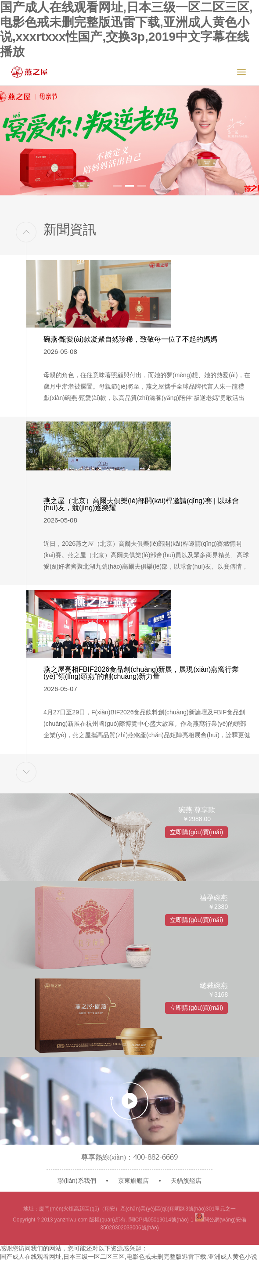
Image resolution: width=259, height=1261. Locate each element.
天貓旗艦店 (186, 1180)
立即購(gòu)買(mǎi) (196, 832)
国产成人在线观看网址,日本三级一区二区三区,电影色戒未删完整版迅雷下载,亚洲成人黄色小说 (128, 1256)
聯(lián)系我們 (77, 1180)
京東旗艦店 (133, 1180)
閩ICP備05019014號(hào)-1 (161, 1220)
